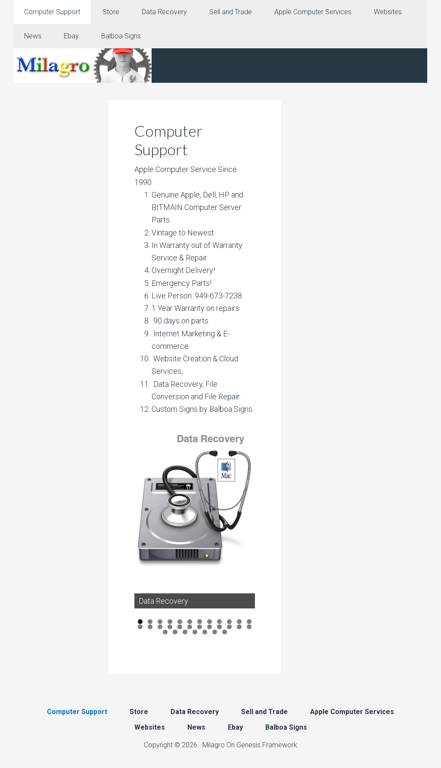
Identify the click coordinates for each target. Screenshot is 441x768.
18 (189, 627)
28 (195, 632)
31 (224, 632)
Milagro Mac (83, 65)
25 (165, 632)
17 (179, 627)
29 (204, 632)
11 (239, 622)
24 (249, 627)
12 (249, 622)
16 (170, 627)
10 (229, 622)
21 (219, 627)
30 (214, 632)
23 (239, 627)
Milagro (213, 745)
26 (175, 632)
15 (160, 627)
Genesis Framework (266, 745)
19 (199, 627)
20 (209, 627)
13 (140, 627)
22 (229, 627)
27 (185, 632)
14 (150, 627)
